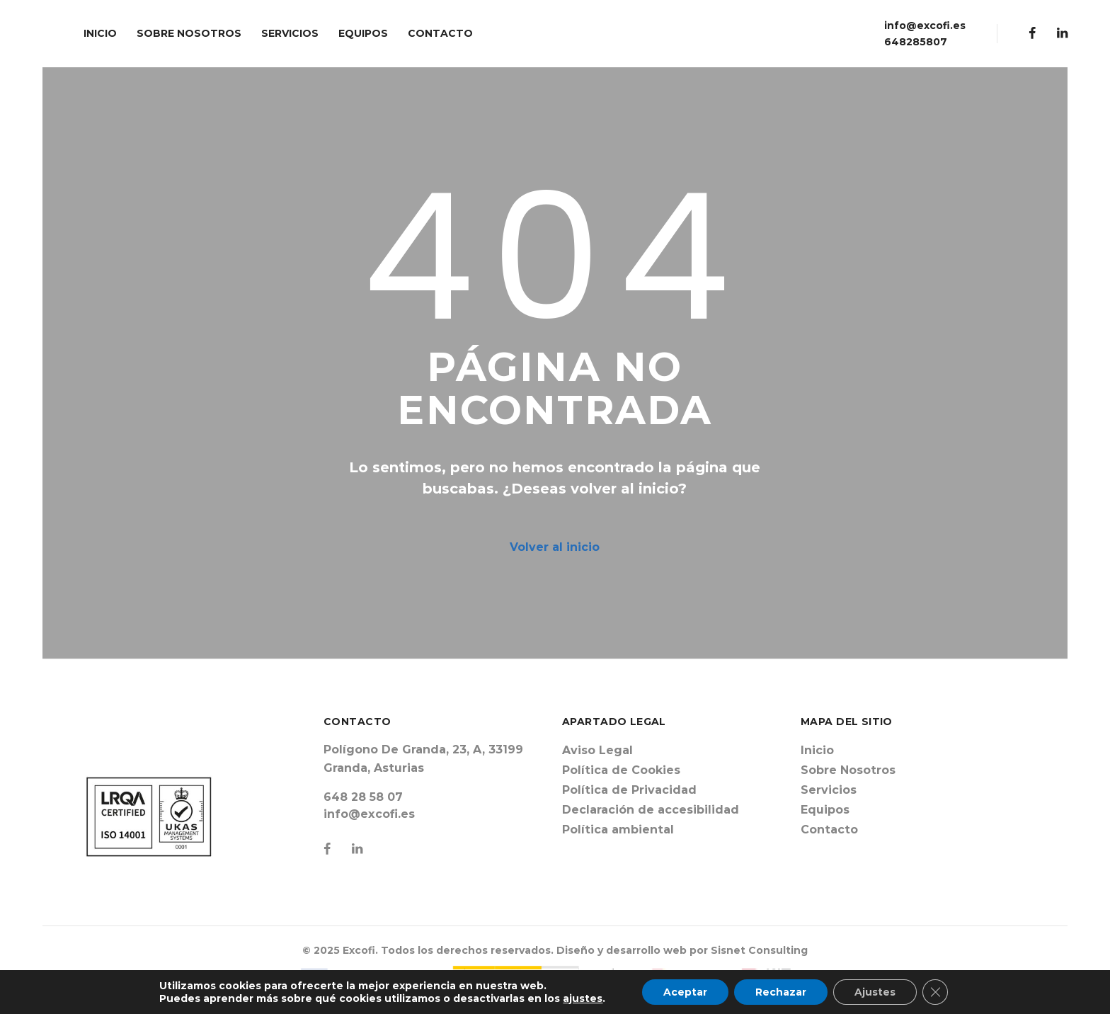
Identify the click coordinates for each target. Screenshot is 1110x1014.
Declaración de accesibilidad (650, 809)
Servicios (829, 790)
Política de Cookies (621, 770)
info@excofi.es (925, 25)
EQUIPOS (363, 33)
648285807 (915, 41)
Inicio (817, 750)
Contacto (829, 829)
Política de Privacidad (629, 790)
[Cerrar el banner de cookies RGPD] (935, 992)
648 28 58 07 (363, 797)
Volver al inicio (555, 547)
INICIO (100, 33)
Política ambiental (618, 829)
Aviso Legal (597, 750)
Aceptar (685, 992)
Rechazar (780, 992)
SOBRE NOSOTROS (189, 33)
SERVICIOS (290, 33)
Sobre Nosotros (848, 770)
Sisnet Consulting (759, 950)
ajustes (582, 998)
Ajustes (875, 992)
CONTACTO (440, 33)
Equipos (825, 809)
